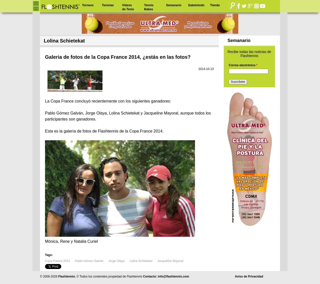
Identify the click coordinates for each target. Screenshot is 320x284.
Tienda (215, 5)
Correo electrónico (243, 65)
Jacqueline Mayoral (170, 261)
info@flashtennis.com (173, 276)
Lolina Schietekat (141, 261)
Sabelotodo (196, 5)
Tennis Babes (149, 7)
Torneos (88, 5)
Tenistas (108, 5)
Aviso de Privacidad (249, 276)
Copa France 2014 (57, 261)
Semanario (173, 5)
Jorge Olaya (116, 261)
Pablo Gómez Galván (89, 261)
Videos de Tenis (128, 7)
